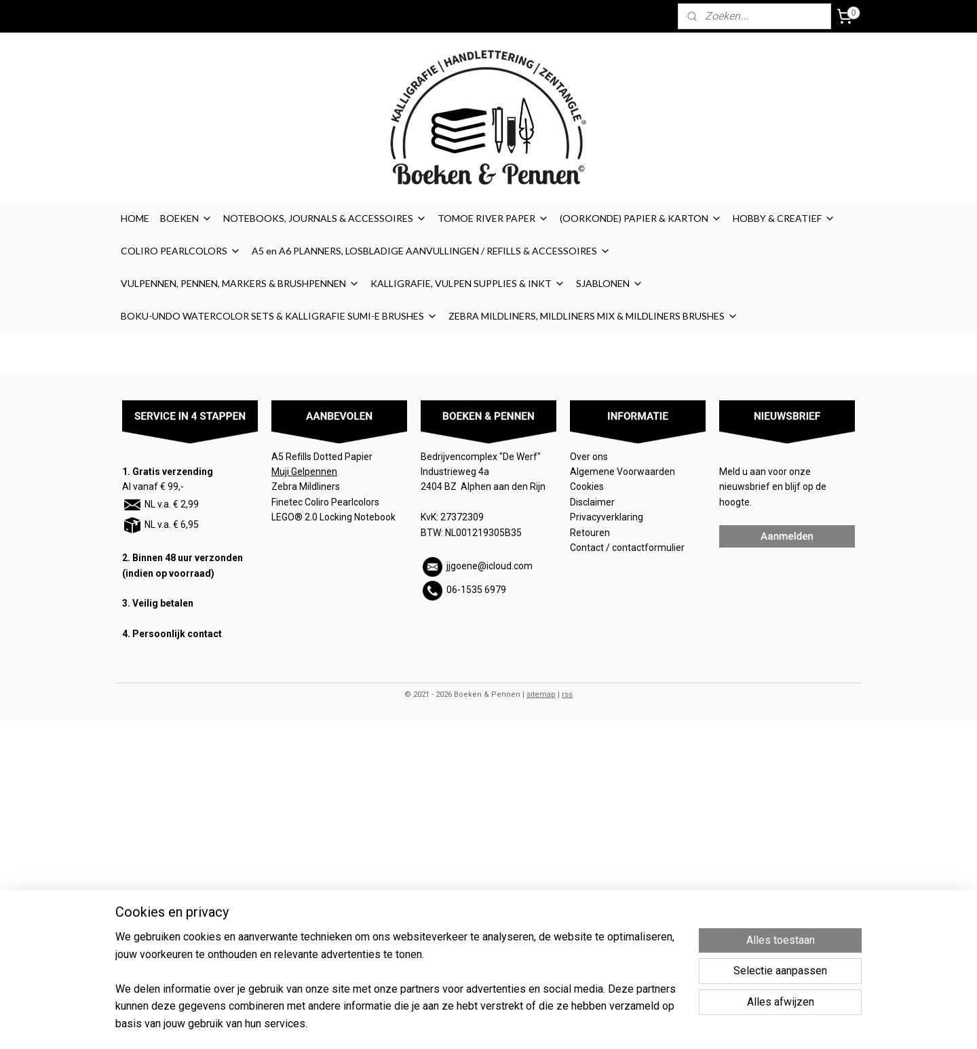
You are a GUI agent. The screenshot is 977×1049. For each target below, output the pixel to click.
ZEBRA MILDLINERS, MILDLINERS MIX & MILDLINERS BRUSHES (593, 316)
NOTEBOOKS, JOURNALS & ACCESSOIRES (325, 218)
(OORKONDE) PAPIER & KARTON (641, 218)
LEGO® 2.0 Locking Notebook (333, 517)
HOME (135, 218)
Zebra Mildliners (306, 486)
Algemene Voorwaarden (623, 471)
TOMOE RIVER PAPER (493, 218)
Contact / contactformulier (627, 547)
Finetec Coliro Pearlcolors (325, 502)
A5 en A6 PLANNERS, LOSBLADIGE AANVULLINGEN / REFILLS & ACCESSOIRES (431, 250)
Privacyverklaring (606, 517)
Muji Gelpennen (304, 471)
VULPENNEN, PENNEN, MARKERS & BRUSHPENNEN (240, 283)
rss (567, 694)
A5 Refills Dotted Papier (321, 456)
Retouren (591, 532)
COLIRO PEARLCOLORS (181, 250)
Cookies (588, 486)
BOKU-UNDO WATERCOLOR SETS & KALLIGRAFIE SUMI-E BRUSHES (279, 316)
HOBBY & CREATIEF (784, 218)
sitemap (541, 694)
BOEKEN (186, 218)
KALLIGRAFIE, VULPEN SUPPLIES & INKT (467, 283)
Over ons (589, 456)
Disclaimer (592, 502)
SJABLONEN (609, 283)
